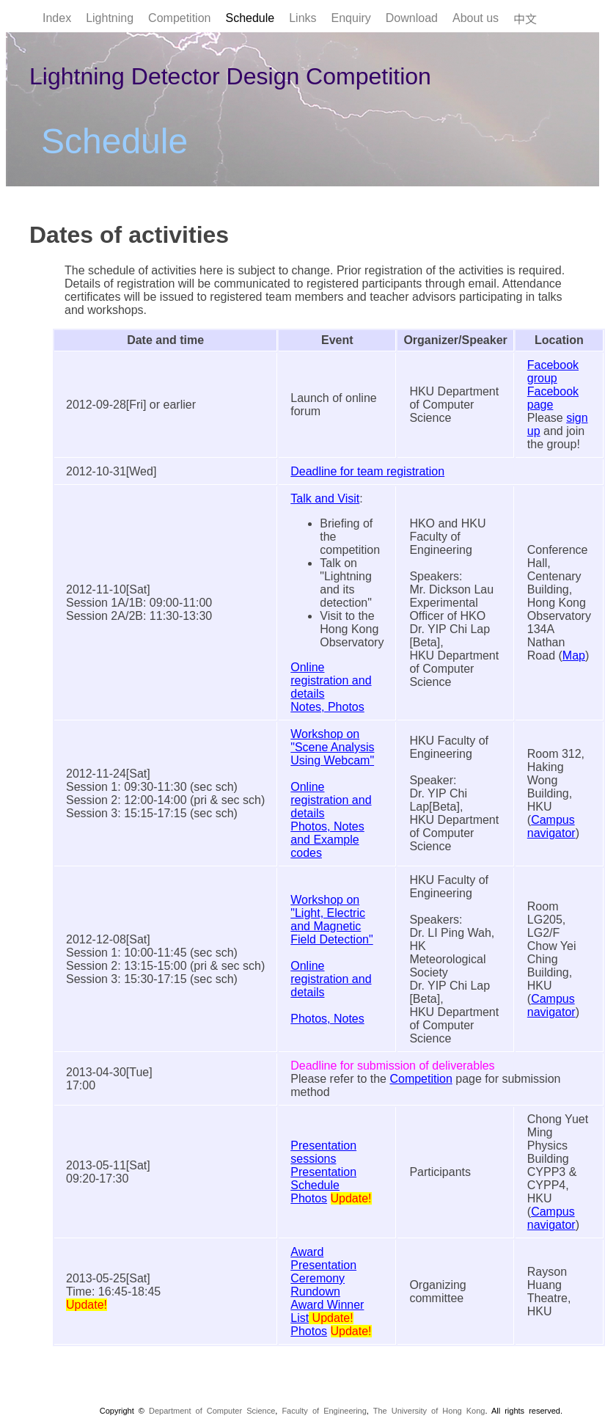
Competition (179, 18)
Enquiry (351, 18)
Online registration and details (330, 680)
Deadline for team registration (367, 471)
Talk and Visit (324, 498)
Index (57, 18)
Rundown (315, 1291)
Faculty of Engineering (324, 1410)
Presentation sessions (323, 1152)
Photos (308, 1198)
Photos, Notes (327, 1018)
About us (475, 18)
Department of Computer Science (212, 1410)
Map (573, 655)
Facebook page (553, 398)
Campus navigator (551, 826)
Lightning (109, 18)
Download (412, 18)
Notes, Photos (327, 707)
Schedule (249, 18)
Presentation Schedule (323, 1178)
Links (302, 18)
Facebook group (553, 371)
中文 (525, 19)
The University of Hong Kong (429, 1410)
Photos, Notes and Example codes (327, 839)
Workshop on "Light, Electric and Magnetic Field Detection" (331, 920)
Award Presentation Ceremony (323, 1265)
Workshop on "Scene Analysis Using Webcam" (332, 747)
